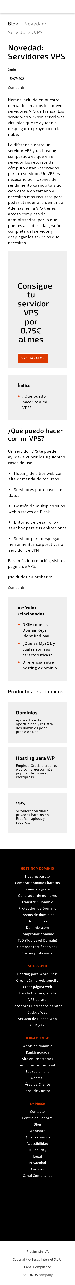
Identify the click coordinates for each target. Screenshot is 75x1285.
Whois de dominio (38, 1046)
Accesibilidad (37, 1143)
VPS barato (37, 999)
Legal (37, 1156)
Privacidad (37, 1163)
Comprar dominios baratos (37, 883)
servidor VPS (20, 150)
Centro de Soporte (37, 1118)
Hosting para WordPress (37, 974)
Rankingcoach (37, 1052)
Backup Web (37, 1012)
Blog (37, 1124)
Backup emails (37, 1071)
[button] (8, 6)
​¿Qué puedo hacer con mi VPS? (34, 401)
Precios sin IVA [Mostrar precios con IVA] (37, 1251)
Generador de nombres (37, 895)
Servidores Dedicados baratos (37, 1006)
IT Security (37, 1150)
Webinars (37, 1131)
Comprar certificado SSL (37, 947)
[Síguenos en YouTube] (44, 1217)
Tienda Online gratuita (37, 993)
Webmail (37, 1078)
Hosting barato (37, 876)
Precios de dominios (37, 915)
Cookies (37, 1169)
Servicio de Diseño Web (37, 1019)
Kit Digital (37, 1025)
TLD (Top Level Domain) (37, 940)
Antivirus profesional (37, 1065)
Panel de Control (37, 1091)
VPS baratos (33, 358)
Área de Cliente (37, 1084)
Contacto (37, 1111)
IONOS (32, 1275)
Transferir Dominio (37, 902)
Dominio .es (37, 921)
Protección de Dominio (37, 908)
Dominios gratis (37, 889)
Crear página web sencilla (37, 980)
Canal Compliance (37, 1175)
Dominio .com (37, 927)
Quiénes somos (37, 1137)
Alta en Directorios (37, 1059)
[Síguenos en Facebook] (31, 1217)
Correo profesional (37, 953)
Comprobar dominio (37, 934)
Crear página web (37, 987)
